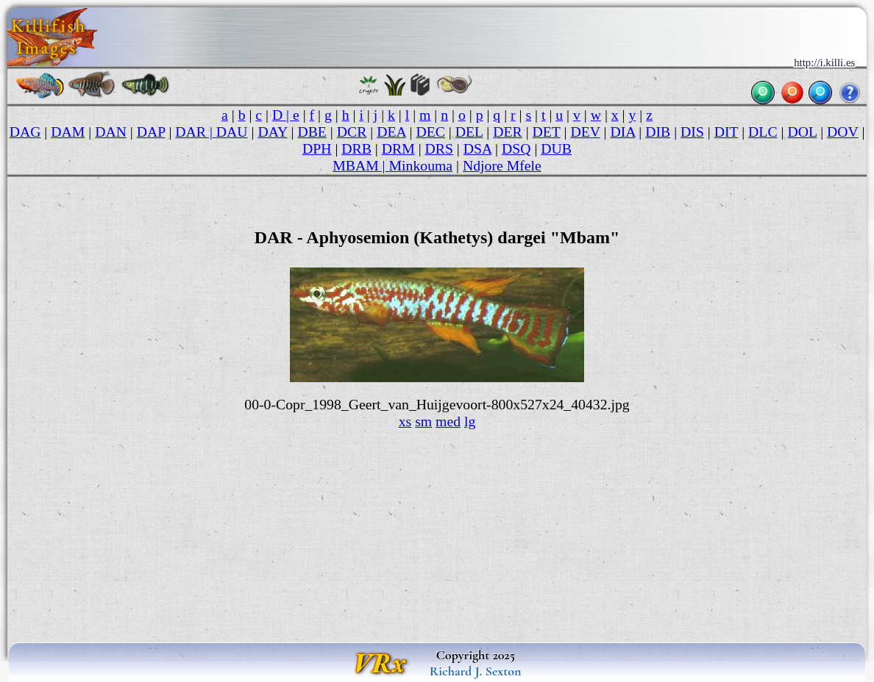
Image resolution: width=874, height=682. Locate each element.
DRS (439, 148)
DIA (622, 131)
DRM (398, 148)
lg (469, 421)
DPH (316, 148)
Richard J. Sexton (476, 671)
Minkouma (421, 165)
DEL (469, 131)
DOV (842, 131)
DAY (272, 131)
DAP (151, 131)
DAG (25, 131)
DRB (356, 148)
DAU (232, 131)
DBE (311, 131)
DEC (430, 131)
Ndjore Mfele (502, 165)
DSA (477, 148)
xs (405, 421)
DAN (111, 131)
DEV (585, 131)
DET (547, 131)
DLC (762, 131)
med (448, 421)
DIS (692, 131)
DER (507, 131)
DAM (68, 131)
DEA (391, 131)
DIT (726, 131)
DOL (802, 131)
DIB (657, 131)
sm (423, 421)
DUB (556, 148)
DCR (352, 131)
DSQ (516, 148)
